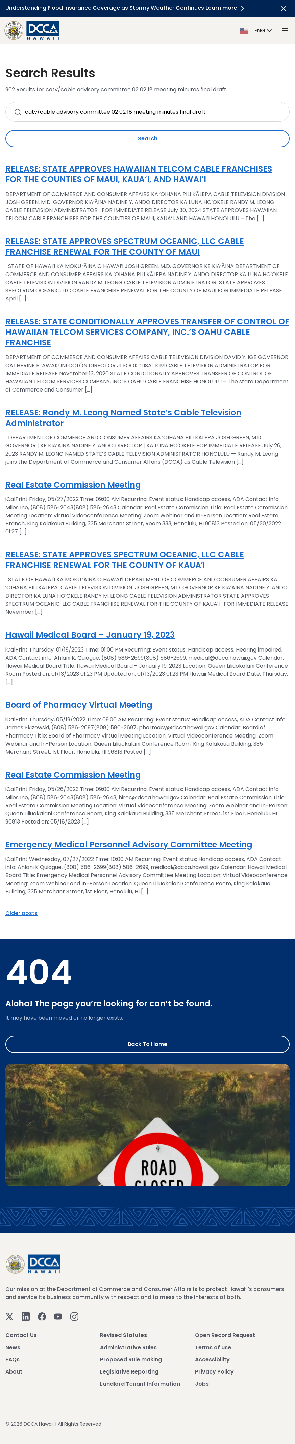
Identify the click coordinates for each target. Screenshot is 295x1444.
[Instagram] (74, 1316)
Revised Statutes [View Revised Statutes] (123, 1335)
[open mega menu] (285, 30)
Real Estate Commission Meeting (73, 484)
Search (147, 138)
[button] (256, 30)
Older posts (21, 913)
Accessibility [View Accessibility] (212, 1359)
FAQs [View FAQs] (12, 1359)
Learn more (226, 8)
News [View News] (12, 1347)
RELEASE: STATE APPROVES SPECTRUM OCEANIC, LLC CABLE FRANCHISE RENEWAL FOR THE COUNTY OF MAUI (124, 246)
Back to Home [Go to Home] (147, 1044)
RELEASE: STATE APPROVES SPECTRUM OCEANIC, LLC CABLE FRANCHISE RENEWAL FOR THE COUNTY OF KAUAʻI (124, 560)
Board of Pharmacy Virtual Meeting (78, 705)
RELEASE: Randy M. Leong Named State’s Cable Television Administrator (123, 418)
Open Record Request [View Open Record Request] (225, 1335)
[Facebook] (42, 1316)
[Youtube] (58, 1316)
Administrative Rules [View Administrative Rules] (128, 1347)
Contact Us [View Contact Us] (21, 1335)
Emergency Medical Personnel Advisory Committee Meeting (128, 844)
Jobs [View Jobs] (202, 1384)
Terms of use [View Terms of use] (213, 1347)
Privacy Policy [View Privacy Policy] (214, 1372)
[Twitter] (9, 1316)
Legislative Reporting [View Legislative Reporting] (129, 1372)
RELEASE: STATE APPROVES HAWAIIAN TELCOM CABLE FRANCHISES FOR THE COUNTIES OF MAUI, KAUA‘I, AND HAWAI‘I (138, 174)
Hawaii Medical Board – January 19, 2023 (90, 634)
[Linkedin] (26, 1316)
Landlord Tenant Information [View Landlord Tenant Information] (140, 1384)
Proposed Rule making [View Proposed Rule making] (131, 1359)
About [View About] (13, 1372)
